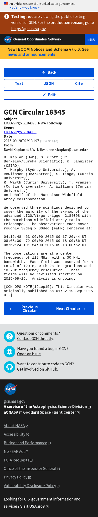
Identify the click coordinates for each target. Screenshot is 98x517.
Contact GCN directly (35, 338)
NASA (13, 412)
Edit (49, 94)
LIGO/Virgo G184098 (20, 131)
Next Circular (71, 308)
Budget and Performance (25, 442)
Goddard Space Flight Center (49, 412)
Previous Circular (23, 308)
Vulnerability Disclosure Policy (30, 485)
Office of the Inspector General (30, 468)
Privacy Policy (15, 477)
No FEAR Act (14, 451)
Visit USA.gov (32, 506)
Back (49, 72)
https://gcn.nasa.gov (28, 28)
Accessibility (14, 434)
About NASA (14, 425)
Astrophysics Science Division (60, 406)
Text (19, 83)
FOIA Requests (16, 460)
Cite (79, 83)
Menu (91, 39)
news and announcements (31, 54)
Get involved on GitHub (37, 369)
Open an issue (29, 353)
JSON (49, 83)
